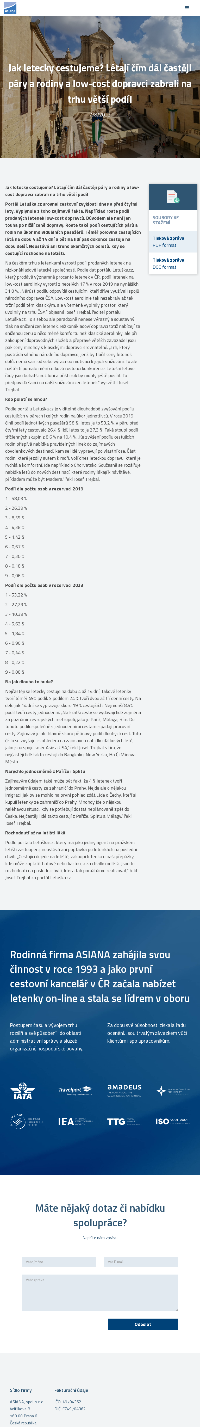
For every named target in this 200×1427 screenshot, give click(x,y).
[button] (187, 8)
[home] (92, 7)
